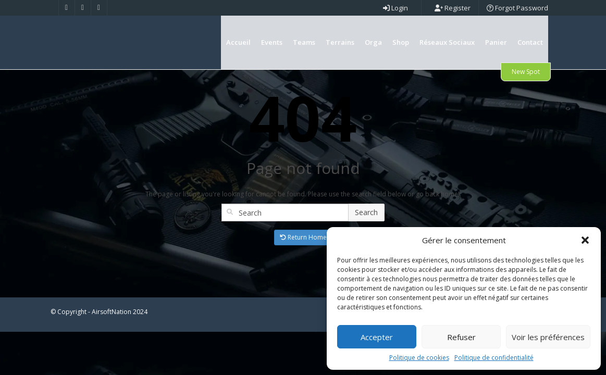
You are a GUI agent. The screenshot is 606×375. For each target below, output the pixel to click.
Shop (400, 42)
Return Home (303, 272)
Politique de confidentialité (494, 357)
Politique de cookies (419, 357)
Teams (304, 42)
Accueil (238, 42)
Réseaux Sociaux (447, 42)
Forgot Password (517, 7)
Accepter (377, 337)
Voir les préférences (548, 337)
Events (271, 42)
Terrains (340, 42)
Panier (496, 42)
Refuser (461, 337)
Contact (530, 42)
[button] (585, 240)
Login (395, 7)
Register (453, 7)
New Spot (526, 71)
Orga (373, 42)
